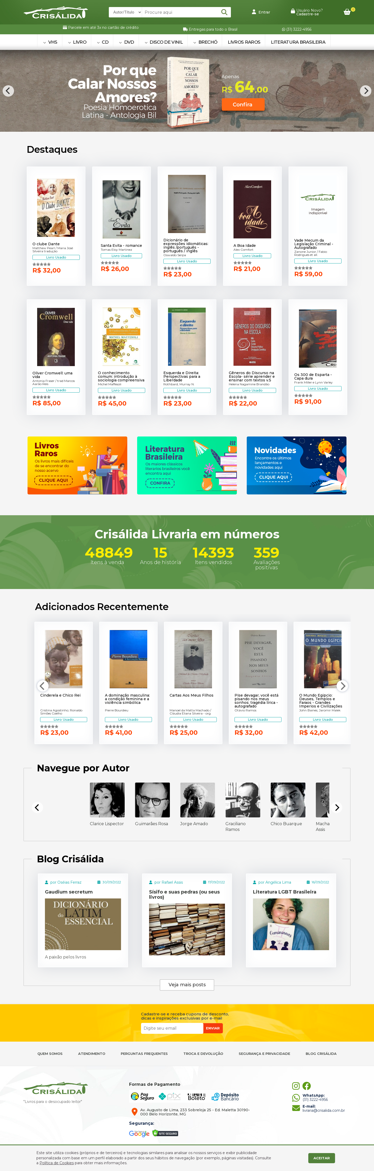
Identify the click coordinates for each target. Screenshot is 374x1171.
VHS (50, 42)
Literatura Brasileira (298, 42)
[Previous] (8, 91)
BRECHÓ (205, 42)
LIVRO (77, 42)
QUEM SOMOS (50, 1053)
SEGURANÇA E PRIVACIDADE (264, 1053)
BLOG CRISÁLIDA (321, 1053)
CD (102, 42)
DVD (126, 42)
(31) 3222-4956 (296, 29)
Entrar (261, 12)
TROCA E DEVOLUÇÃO (203, 1053)
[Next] (365, 91)
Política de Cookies (56, 1163)
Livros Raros (244, 42)
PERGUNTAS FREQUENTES (144, 1053)
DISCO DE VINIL (164, 42)
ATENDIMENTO (91, 1053)
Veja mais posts (187, 985)
